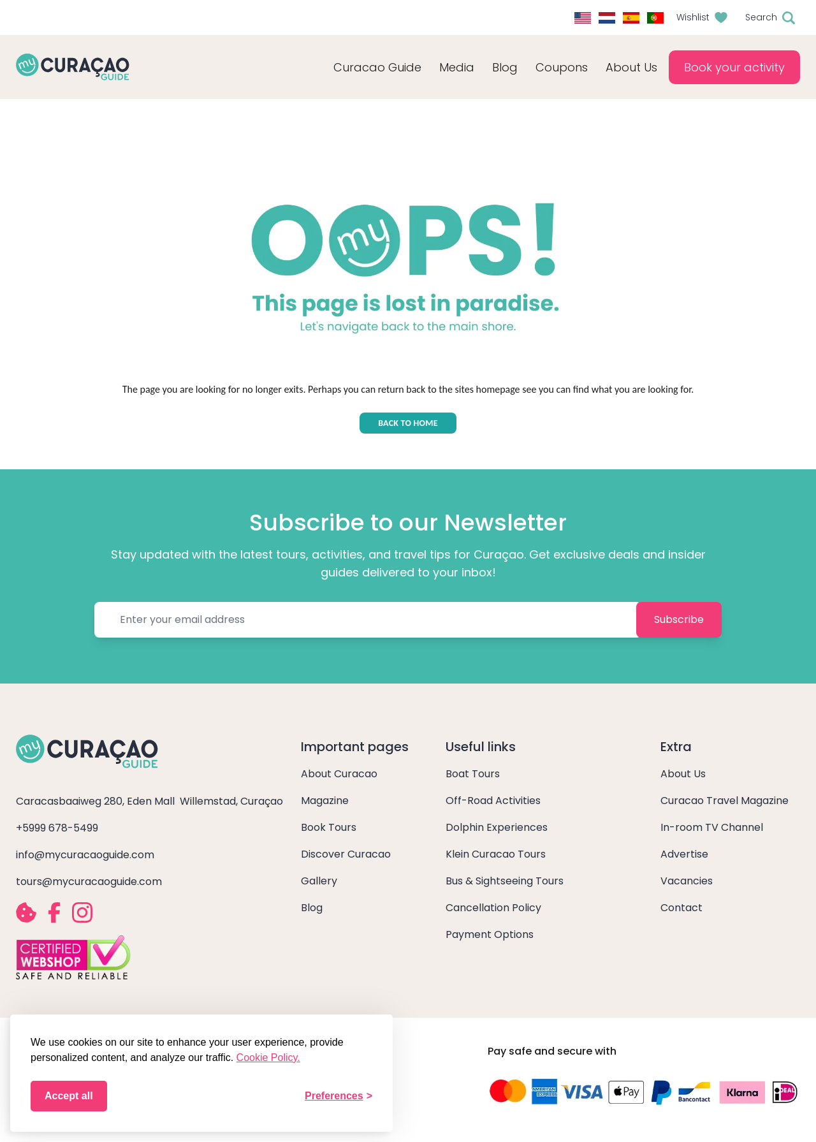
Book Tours (328, 827)
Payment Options (490, 934)
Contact (681, 907)
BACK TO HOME (408, 423)
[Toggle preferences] (338, 1096)
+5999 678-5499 (57, 828)
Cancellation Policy (493, 907)
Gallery (319, 881)
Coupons (562, 67)
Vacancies (686, 881)
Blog (505, 67)
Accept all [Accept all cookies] (69, 1095)
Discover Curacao (346, 854)
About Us (683, 773)
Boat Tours (473, 773)
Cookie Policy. (268, 1057)
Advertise (684, 854)
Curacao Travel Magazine (724, 800)
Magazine (325, 800)
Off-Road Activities (493, 800)
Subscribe (679, 619)
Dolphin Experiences (497, 827)
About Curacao (339, 773)
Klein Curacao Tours (496, 854)
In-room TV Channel (711, 827)
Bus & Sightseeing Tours (505, 881)
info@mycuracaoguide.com (85, 854)
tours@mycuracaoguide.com (89, 881)
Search (761, 17)
